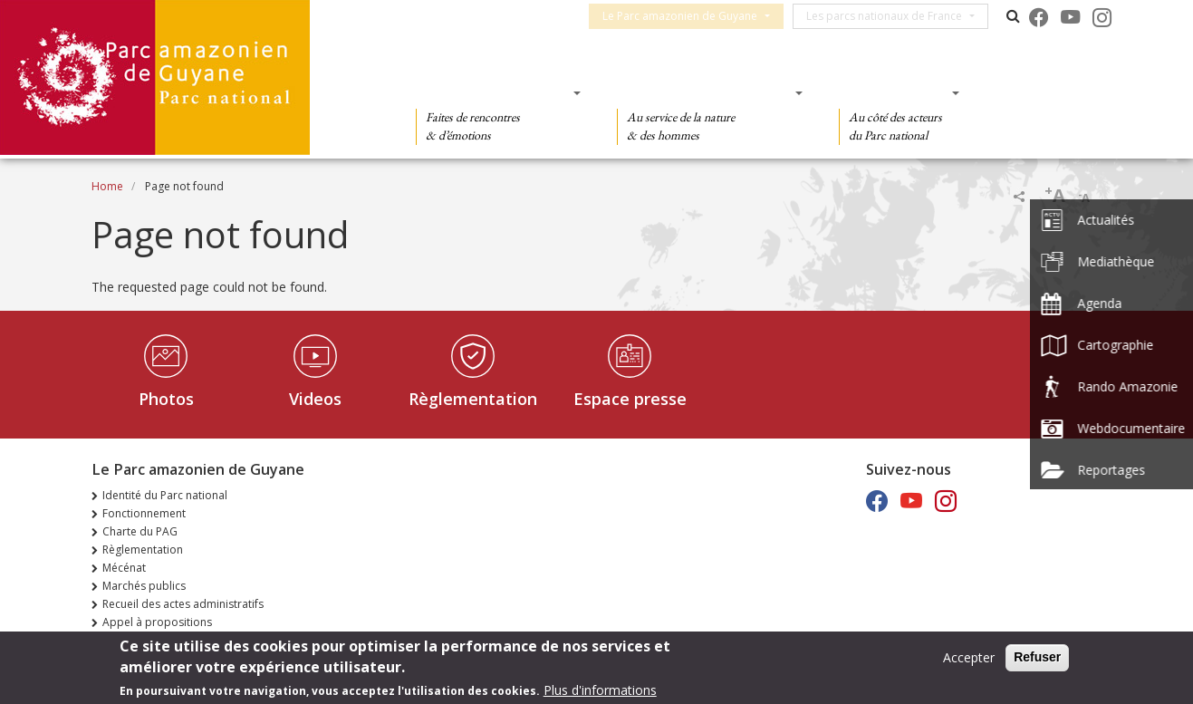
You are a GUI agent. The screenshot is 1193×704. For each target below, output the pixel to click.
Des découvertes (492, 92)
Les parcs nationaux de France (892, 16)
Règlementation (473, 399)
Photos (166, 399)
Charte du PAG (140, 531)
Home (107, 186)
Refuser (1037, 657)
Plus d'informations (600, 690)
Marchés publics (144, 585)
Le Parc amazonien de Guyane (688, 16)
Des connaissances (704, 92)
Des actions (893, 92)
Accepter (969, 657)
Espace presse (630, 399)
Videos (315, 399)
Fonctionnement (144, 513)
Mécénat (124, 567)
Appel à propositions (157, 622)
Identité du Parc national (164, 495)
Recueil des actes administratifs (183, 604)
